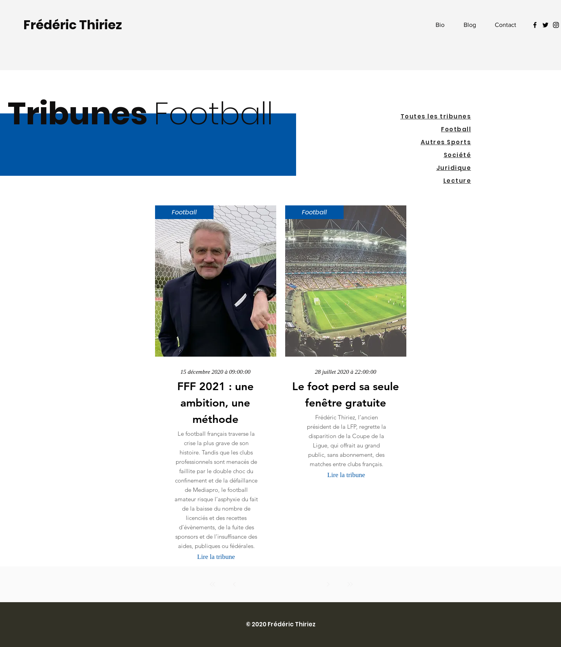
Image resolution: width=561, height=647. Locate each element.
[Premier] (213, 584)
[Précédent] (234, 584)
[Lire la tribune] (216, 557)
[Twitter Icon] (545, 25)
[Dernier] (350, 584)
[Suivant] (328, 584)
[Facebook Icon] (535, 25)
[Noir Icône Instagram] (556, 25)
